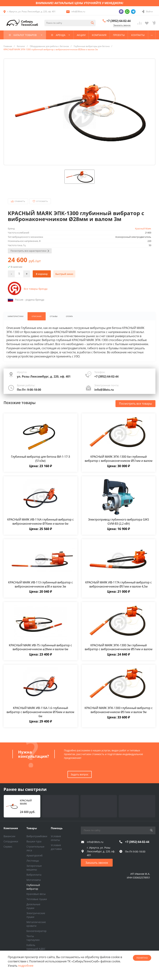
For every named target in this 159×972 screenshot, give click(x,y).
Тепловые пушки (36, 899)
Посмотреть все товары (135, 404)
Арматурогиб (34, 855)
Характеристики (16, 316)
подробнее (25, 966)
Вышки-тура (33, 841)
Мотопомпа (33, 880)
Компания (11, 828)
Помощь (57, 828)
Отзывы (55, 316)
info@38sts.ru (78, 11)
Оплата (70, 316)
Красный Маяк (143, 228)
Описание (37, 316)
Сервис (8, 846)
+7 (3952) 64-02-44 (118, 21)
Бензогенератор (36, 931)
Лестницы (32, 860)
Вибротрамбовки (36, 836)
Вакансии (9, 836)
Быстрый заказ (64, 274)
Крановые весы (36, 894)
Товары (31, 828)
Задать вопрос (79, 774)
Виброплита (33, 874)
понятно (142, 957)
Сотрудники (11, 841)
